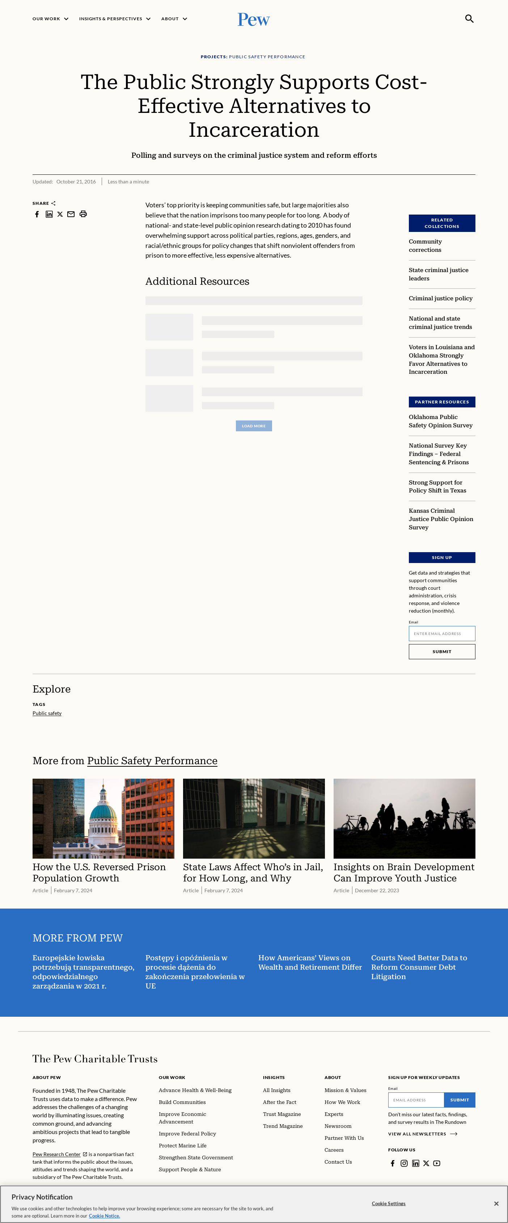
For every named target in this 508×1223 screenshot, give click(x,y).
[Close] (496, 1207)
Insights (274, 1077)
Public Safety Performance (152, 761)
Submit (442, 651)
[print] (83, 214)
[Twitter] (426, 1163)
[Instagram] (404, 1163)
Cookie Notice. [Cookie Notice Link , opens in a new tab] (104, 1219)
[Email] (442, 633)
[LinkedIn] (415, 1163)
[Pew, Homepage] (254, 18)
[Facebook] (392, 1163)
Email (414, 622)
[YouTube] (436, 1163)
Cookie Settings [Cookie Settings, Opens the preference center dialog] (389, 1207)
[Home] (95, 1059)
